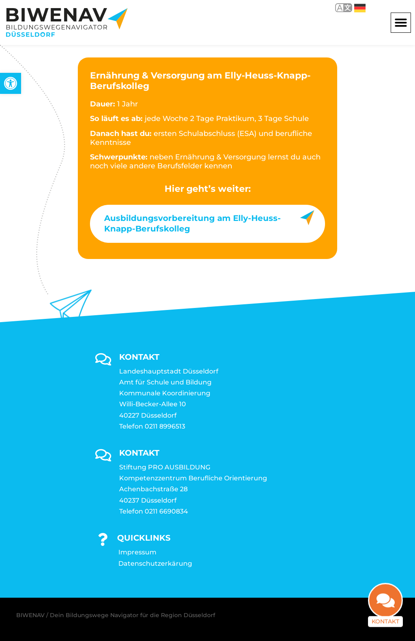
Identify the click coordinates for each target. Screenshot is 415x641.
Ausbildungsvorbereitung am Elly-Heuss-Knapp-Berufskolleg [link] (192, 223)
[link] (10, 83)
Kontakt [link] (385, 626)
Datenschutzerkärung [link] (155, 563)
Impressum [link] (137, 552)
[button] (401, 23)
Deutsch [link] (360, 8)
